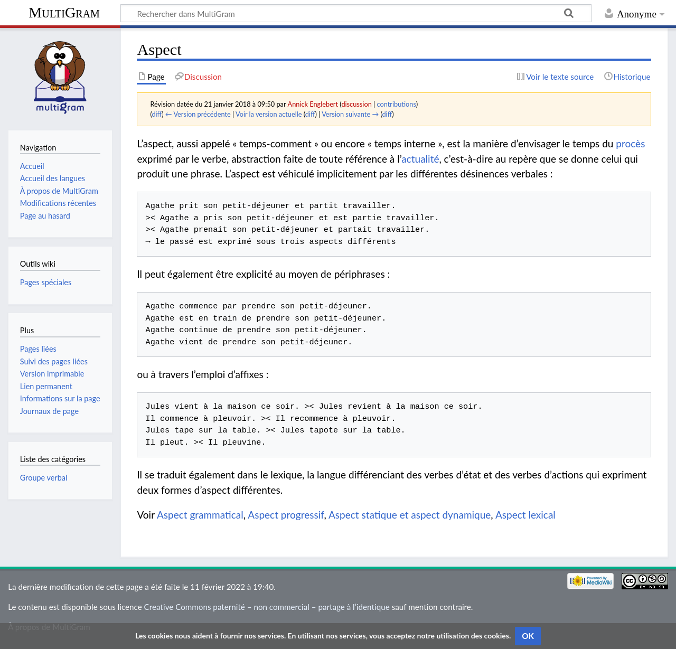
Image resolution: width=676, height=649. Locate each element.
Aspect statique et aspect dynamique (409, 515)
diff (157, 114)
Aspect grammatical (200, 515)
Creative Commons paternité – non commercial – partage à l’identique (267, 607)
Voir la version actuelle (269, 114)
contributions (396, 104)
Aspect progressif (286, 515)
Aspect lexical (525, 515)
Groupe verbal (44, 477)
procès (630, 143)
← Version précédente (198, 114)
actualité (420, 159)
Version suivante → (350, 114)
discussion (356, 104)
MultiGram (64, 12)
